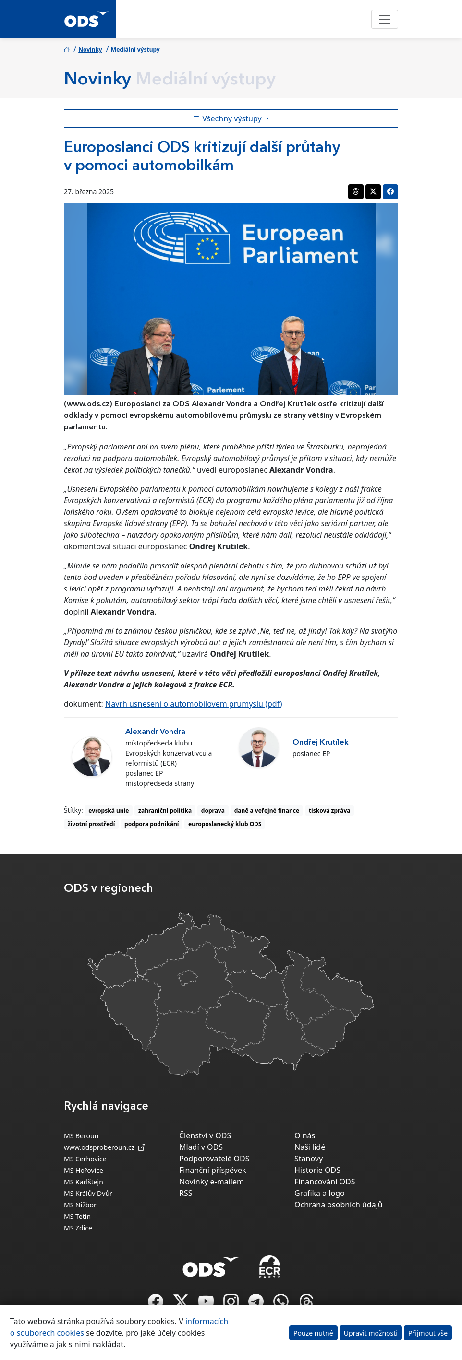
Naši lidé (309, 1147)
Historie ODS (317, 1170)
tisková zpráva (330, 810)
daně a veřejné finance (267, 810)
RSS (186, 1193)
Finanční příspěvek (212, 1170)
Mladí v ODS (201, 1147)
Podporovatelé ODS (214, 1158)
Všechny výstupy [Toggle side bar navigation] (228, 118)
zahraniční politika (165, 810)
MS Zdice (78, 1227)
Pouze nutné (313, 1332)
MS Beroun (81, 1135)
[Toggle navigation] (384, 19)
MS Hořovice (83, 1170)
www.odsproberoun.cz (104, 1147)
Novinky (90, 50)
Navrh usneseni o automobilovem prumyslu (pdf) (193, 703)
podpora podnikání (151, 824)
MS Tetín (77, 1216)
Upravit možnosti (371, 1332)
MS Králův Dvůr (88, 1193)
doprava (213, 810)
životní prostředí (91, 824)
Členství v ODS (205, 1135)
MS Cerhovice (85, 1158)
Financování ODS (324, 1181)
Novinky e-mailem (211, 1181)
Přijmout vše (428, 1332)
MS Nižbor (80, 1204)
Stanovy (308, 1158)
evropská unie (108, 810)
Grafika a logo (319, 1193)
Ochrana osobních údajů (338, 1204)
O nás (304, 1135)
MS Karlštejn (83, 1181)
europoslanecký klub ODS (224, 824)
